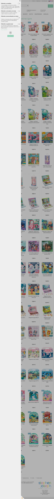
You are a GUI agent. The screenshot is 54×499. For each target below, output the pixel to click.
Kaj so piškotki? (4, 29)
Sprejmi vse (10, 36)
